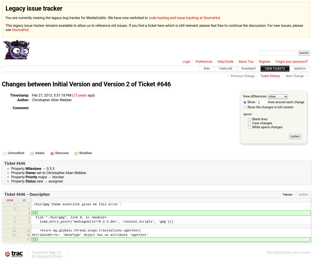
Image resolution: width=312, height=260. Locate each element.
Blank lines (260, 119)
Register (265, 62)
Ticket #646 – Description (27, 194)
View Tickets (275, 68)
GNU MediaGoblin (278, 252)
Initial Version (71, 84)
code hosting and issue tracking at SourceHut (184, 18)
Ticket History (270, 76)
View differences (255, 96)
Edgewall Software (49, 256)
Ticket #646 (154, 84)
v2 (24, 200)
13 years (80, 95)
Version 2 (116, 84)
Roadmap (248, 68)
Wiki (207, 68)
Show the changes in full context (268, 107)
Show (249, 102)
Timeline (226, 68)
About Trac (246, 62)
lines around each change (280, 102)
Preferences (203, 62)
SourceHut (20, 30)
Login (187, 62)
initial (9, 200)
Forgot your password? (292, 62)
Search (300, 68)
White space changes (267, 127)
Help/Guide (226, 62)
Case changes (262, 123)
